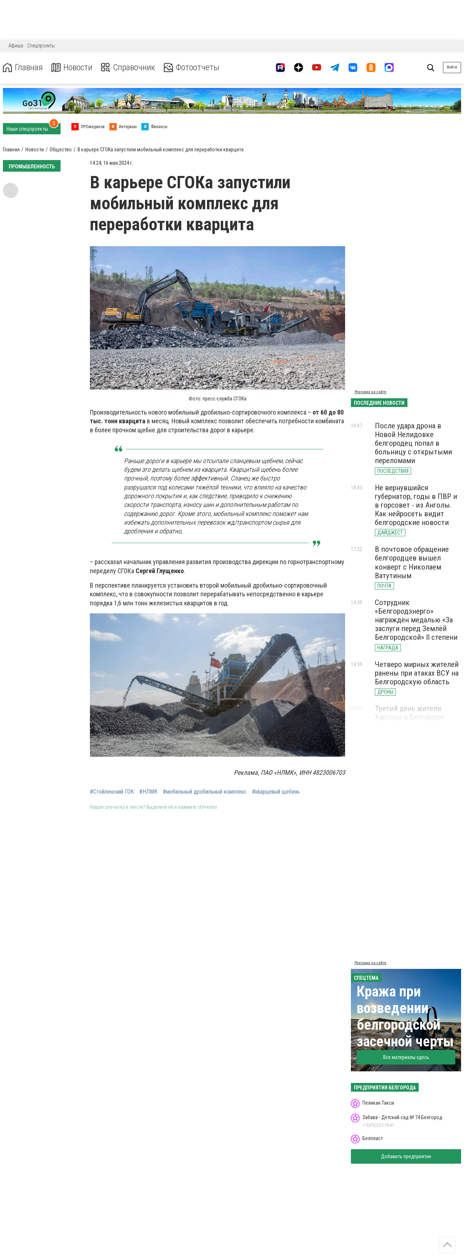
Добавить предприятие (406, 1156)
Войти (452, 67)
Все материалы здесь (406, 1057)
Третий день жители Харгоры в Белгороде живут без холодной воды (417, 717)
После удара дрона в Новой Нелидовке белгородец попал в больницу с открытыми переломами (413, 443)
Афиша (15, 46)
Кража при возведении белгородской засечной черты (405, 1016)
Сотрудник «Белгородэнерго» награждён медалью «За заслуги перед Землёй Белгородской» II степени (416, 620)
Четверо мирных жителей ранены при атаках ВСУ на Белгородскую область (417, 673)
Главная (23, 67)
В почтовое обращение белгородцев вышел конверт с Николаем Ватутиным (412, 562)
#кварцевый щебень (276, 792)
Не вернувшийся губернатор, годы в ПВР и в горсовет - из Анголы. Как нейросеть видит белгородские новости (416, 505)
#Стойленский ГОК (112, 792)
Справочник (128, 67)
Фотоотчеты (191, 67)
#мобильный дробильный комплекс (204, 792)
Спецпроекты (41, 46)
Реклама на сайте (370, 392)
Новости (71, 67)
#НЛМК (148, 792)
